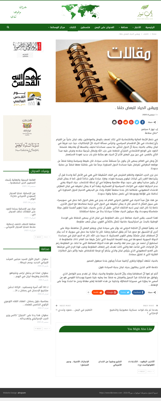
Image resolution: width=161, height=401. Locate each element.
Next (142, 371)
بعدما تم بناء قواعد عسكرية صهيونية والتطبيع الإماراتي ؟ (134, 311)
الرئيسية (150, 27)
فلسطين (85, 27)
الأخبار (138, 27)
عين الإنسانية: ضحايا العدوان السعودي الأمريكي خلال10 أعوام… (22, 196)
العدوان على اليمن (104, 27)
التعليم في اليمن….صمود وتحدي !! (74, 310)
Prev (150, 371)
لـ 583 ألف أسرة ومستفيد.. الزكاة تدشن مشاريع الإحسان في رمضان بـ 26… (28, 289)
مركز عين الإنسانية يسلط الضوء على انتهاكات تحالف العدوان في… (21, 212)
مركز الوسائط (57, 27)
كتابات (72, 27)
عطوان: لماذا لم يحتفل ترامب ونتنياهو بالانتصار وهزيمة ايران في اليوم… (28, 275)
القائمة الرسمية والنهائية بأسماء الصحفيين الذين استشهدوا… (20, 181)
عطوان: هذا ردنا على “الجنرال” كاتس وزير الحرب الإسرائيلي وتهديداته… (27, 317)
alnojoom (22, 393)
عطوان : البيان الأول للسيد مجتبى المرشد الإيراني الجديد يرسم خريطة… (27, 261)
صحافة (124, 27)
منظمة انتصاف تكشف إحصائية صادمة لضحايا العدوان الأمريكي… (20, 225)
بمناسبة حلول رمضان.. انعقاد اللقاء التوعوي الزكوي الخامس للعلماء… (26, 303)
